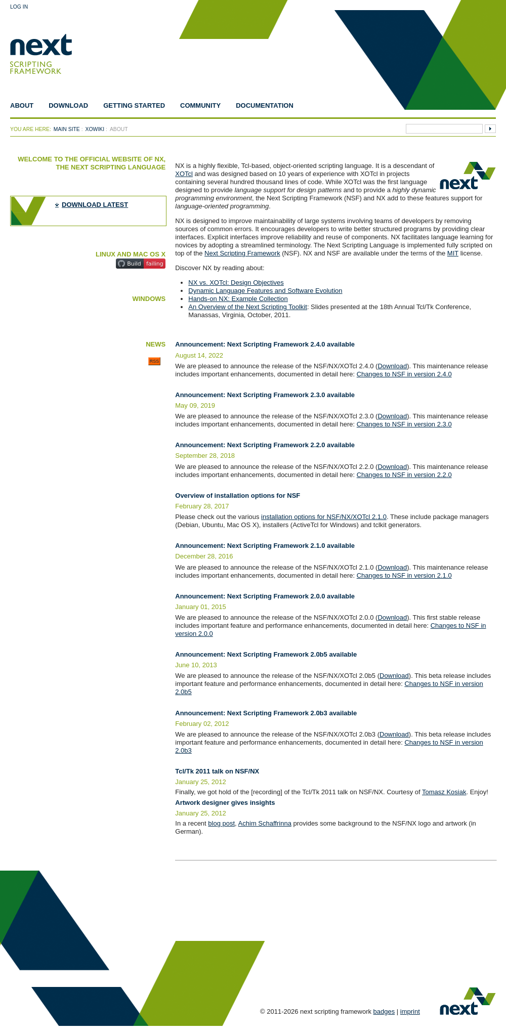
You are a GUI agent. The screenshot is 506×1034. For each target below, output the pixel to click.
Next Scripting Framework (242, 253)
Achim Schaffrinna (264, 823)
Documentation (264, 105)
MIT (452, 253)
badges (384, 1011)
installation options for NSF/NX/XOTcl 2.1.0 (324, 517)
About (21, 105)
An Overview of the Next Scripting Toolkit (247, 307)
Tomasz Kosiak (444, 792)
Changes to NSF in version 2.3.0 (404, 424)
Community (200, 105)
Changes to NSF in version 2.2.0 (404, 475)
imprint (410, 1011)
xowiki (95, 129)
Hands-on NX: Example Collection (238, 299)
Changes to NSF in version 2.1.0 (404, 575)
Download (68, 105)
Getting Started (134, 105)
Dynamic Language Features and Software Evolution (265, 290)
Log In (19, 7)
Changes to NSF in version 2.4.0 (404, 374)
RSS (154, 361)
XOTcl (184, 174)
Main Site (67, 129)
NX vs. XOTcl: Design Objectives (236, 282)
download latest (95, 204)
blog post (221, 823)
